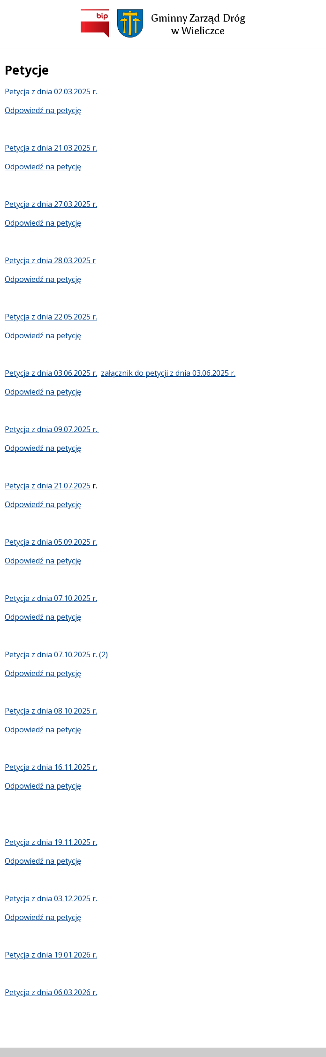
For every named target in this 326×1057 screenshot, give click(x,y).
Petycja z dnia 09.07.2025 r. (52, 429)
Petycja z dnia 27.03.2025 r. (51, 204)
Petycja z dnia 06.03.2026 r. (51, 992)
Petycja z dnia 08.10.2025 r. (51, 711)
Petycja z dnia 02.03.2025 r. (51, 91)
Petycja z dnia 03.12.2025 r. (51, 898)
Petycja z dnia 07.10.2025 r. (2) (56, 654)
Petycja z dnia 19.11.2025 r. (51, 842)
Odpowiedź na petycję (43, 110)
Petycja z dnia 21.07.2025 (48, 485)
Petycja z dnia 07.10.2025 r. (51, 598)
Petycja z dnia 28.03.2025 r (50, 260)
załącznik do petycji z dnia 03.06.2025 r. (168, 373)
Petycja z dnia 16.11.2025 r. (51, 767)
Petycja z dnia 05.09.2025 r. (51, 542)
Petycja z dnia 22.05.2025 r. (51, 317)
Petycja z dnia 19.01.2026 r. (51, 955)
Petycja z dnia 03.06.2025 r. (51, 373)
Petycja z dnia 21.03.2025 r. (51, 148)
